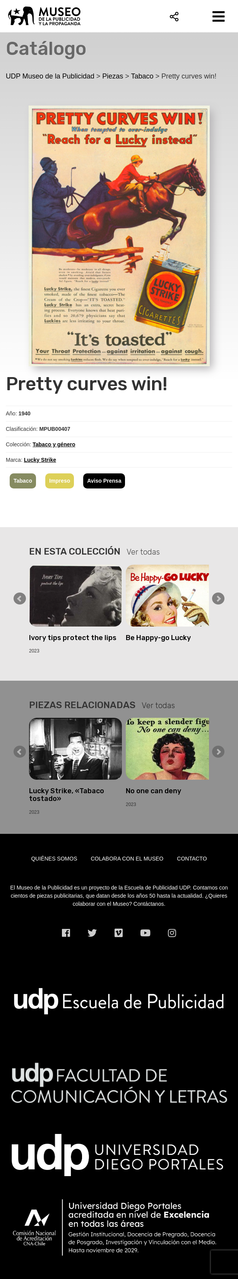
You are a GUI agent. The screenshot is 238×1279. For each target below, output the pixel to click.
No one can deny (153, 791)
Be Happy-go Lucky (158, 638)
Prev (20, 599)
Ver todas (143, 552)
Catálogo (46, 49)
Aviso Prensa (104, 481)
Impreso (59, 481)
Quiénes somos (54, 859)
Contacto (192, 859)
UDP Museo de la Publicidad (119, 16)
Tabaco (23, 481)
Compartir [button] (174, 16)
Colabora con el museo (127, 859)
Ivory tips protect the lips (72, 638)
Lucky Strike (40, 460)
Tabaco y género (54, 444)
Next (218, 599)
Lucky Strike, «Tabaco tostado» (66, 795)
